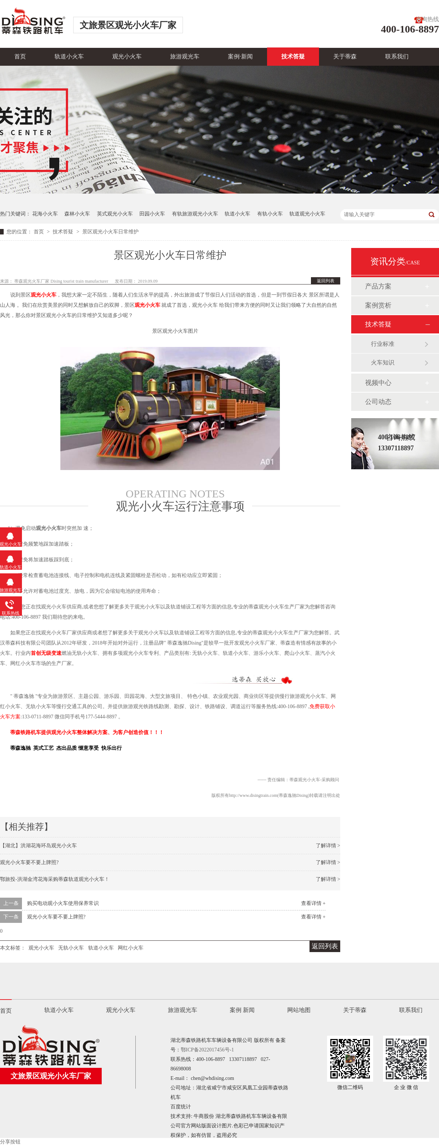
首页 (20, 56)
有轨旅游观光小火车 (195, 214)
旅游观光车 (184, 56)
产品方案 (378, 286)
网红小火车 (130, 948)
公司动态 (378, 401)
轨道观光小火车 (307, 214)
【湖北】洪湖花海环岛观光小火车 (38, 845)
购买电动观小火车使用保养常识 (63, 903)
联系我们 (397, 56)
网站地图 (299, 1010)
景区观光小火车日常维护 (110, 231)
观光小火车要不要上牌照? (29, 862)
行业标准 (382, 344)
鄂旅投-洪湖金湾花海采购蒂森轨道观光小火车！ (54, 879)
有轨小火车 (270, 214)
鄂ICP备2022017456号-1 (207, 1050)
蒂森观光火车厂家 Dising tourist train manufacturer (61, 281)
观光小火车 (127, 56)
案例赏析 (378, 305)
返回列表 (325, 280)
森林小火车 (77, 214)
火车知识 (382, 362)
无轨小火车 (71, 948)
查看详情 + (313, 903)
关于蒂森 (345, 56)
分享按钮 (10, 1142)
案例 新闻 (242, 1010)
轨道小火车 (69, 56)
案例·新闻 (240, 56)
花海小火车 (45, 214)
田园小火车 (152, 214)
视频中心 (378, 382)
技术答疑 (293, 56)
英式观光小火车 (115, 214)
